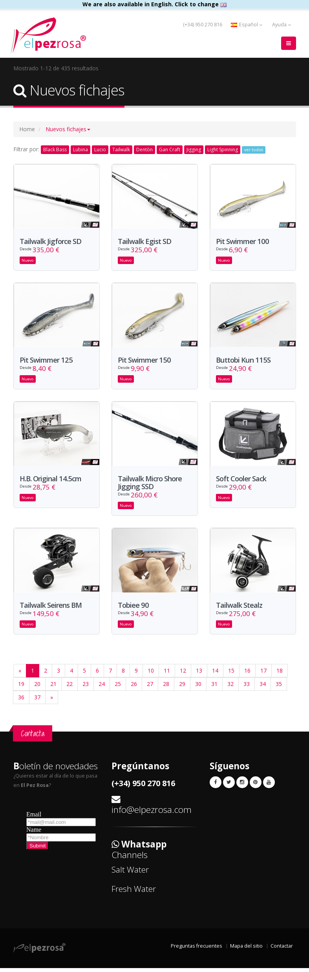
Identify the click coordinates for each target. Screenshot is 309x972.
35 (279, 688)
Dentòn (144, 149)
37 (37, 701)
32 (230, 688)
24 (102, 688)
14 (215, 675)
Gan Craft (169, 149)
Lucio (100, 149)
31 (214, 688)
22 (69, 688)
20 (37, 688)
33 (246, 688)
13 (199, 675)
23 (85, 688)
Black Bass (55, 149)
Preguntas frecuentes (196, 949)
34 (263, 688)
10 (151, 675)
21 (53, 688)
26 (134, 688)
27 (150, 688)
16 (247, 675)
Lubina (80, 149)
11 (167, 675)
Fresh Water (134, 893)
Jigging (193, 149)
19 (21, 688)
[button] (68, 129)
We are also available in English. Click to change (154, 4)
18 (279, 675)
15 (231, 675)
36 (21, 701)
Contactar (282, 949)
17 (263, 675)
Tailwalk (121, 149)
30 (198, 688)
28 (166, 688)
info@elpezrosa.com (152, 814)
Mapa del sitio (246, 949)
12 (183, 675)
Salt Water (130, 873)
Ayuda (281, 24)
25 (118, 688)
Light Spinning (222, 149)
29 (182, 688)
